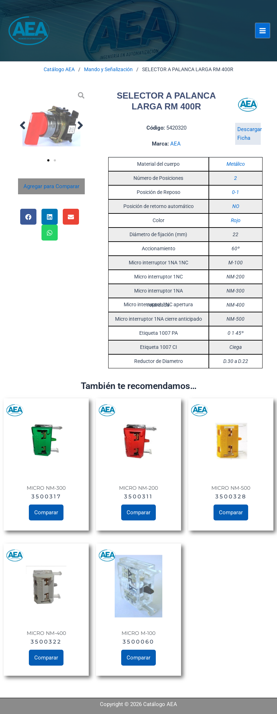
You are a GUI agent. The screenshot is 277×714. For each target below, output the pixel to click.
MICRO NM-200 (138, 488)
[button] (22, 125)
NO (235, 206)
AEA (175, 143)
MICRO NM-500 (230, 488)
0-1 (235, 192)
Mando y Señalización (108, 69)
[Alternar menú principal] (262, 30)
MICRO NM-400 (46, 633)
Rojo (236, 220)
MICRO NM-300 (46, 488)
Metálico (236, 164)
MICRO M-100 (138, 633)
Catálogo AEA (59, 69)
